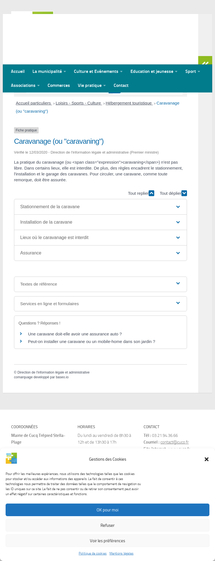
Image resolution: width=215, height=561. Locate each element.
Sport (190, 71)
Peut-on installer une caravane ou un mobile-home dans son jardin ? (91, 377)
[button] (206, 460)
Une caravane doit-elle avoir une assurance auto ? (75, 370)
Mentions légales (121, 555)
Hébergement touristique (129, 139)
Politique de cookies (93, 555)
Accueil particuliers (34, 139)
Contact (121, 85)
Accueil (18, 71)
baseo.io (62, 414)
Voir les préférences (107, 542)
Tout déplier (173, 230)
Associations (23, 85)
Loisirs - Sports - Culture (79, 139)
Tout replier (141, 230)
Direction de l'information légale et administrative (53, 409)
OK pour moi (107, 511)
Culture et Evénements (96, 71)
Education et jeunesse (151, 71)
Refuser (107, 526)
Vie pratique (90, 85)
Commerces (59, 85)
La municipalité (47, 71)
